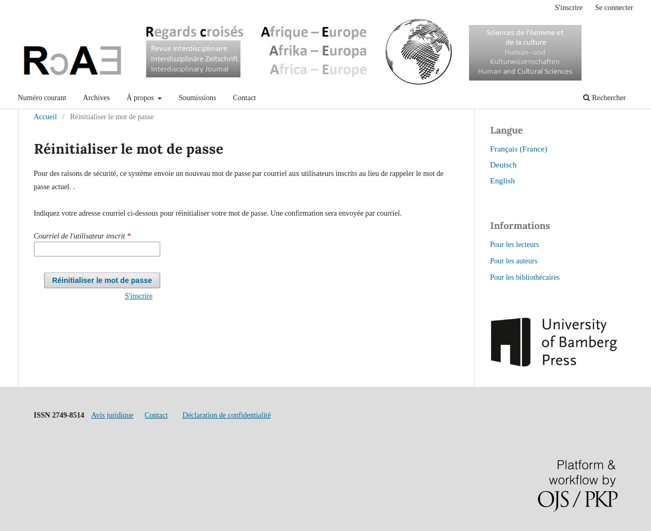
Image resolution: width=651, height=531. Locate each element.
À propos (140, 98)
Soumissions (197, 98)
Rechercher (604, 98)
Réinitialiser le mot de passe (102, 280)
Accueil (45, 117)
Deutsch (503, 164)
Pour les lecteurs (515, 245)
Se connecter (614, 8)
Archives (96, 98)
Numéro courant (42, 98)
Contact (244, 98)
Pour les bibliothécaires (525, 277)
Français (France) (519, 148)
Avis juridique (112, 415)
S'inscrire (569, 8)
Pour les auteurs (513, 261)
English (502, 180)
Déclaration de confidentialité (227, 415)
